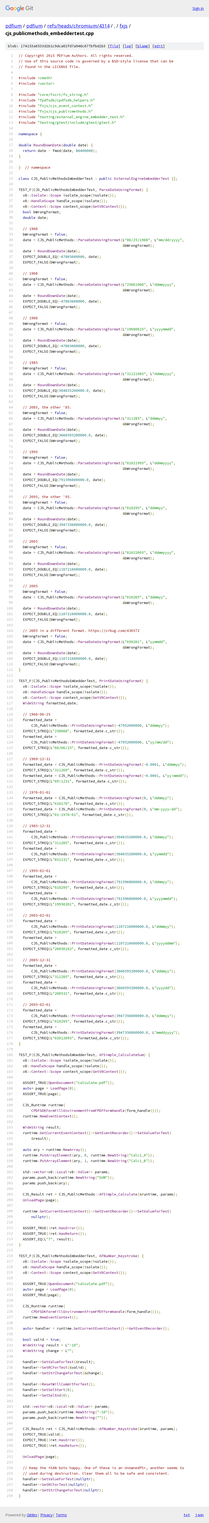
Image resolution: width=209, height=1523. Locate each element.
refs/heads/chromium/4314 (78, 26)
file (114, 46)
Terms (61, 1514)
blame (142, 46)
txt (187, 1514)
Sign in (198, 8)
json (199, 1514)
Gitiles (32, 1514)
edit (158, 46)
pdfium (13, 26)
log (128, 46)
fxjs (124, 26)
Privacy (46, 1514)
